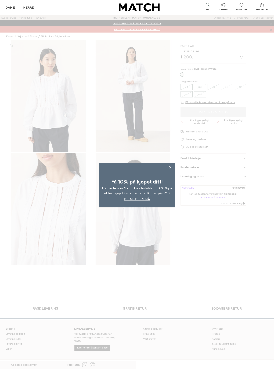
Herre (28, 7)
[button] (207, 7)
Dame (10, 7)
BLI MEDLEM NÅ (137, 199)
